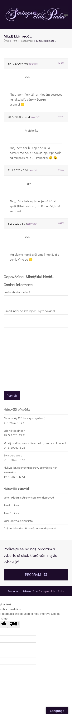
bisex (16, 505)
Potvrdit (12, 395)
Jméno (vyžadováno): (17, 292)
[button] (66, 14)
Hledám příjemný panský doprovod (32, 497)
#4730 (61, 223)
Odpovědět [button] (33, 64)
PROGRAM (36, 574)
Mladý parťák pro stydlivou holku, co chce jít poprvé (35, 443)
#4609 (61, 169)
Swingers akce (13, 455)
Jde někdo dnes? (14, 430)
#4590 (61, 63)
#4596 (61, 116)
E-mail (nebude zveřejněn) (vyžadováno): (29, 311)
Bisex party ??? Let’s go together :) (24, 418)
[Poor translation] (14, 624)
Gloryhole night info (21, 521)
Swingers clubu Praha (51, 591)
